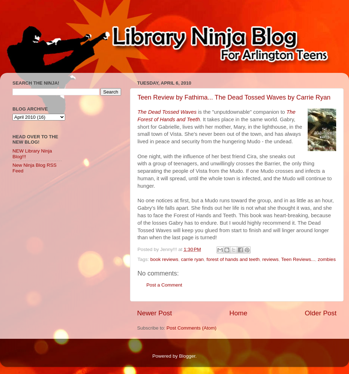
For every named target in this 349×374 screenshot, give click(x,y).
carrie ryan (192, 259)
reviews (270, 259)
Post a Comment (164, 285)
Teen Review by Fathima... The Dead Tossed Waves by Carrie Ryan (233, 97)
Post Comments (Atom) (192, 328)
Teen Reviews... (298, 259)
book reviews (164, 259)
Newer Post (154, 313)
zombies (326, 259)
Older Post (321, 313)
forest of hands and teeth (233, 259)
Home (238, 313)
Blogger (187, 356)
